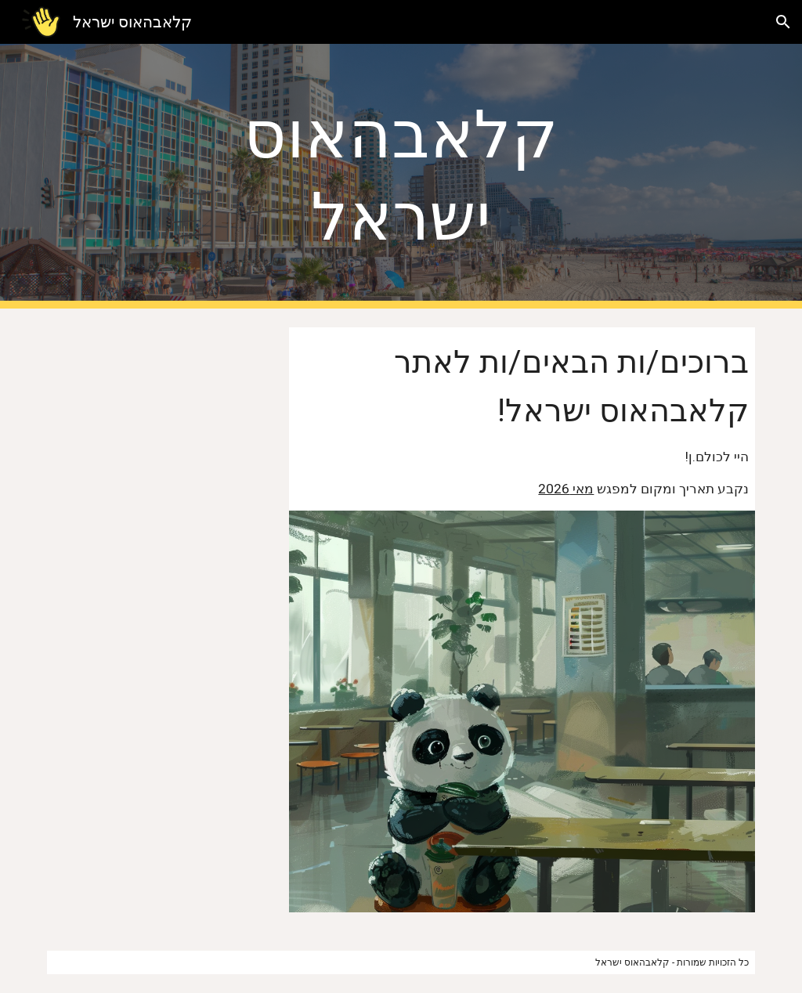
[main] (401, 176)
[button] (783, 22)
